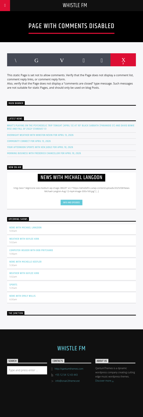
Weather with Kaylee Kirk (24, 239)
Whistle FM (75, 5)
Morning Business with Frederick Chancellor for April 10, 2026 (44, 153)
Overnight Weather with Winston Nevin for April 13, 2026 (40, 135)
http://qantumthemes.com (69, 368)
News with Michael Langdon (25, 227)
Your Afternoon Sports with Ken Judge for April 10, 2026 (40, 147)
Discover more (104, 381)
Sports (13, 285)
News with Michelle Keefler (25, 262)
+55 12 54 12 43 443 (66, 374)
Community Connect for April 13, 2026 (29, 141)
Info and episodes (71, 202)
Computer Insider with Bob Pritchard (31, 250)
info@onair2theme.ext (67, 380)
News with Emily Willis (22, 296)
